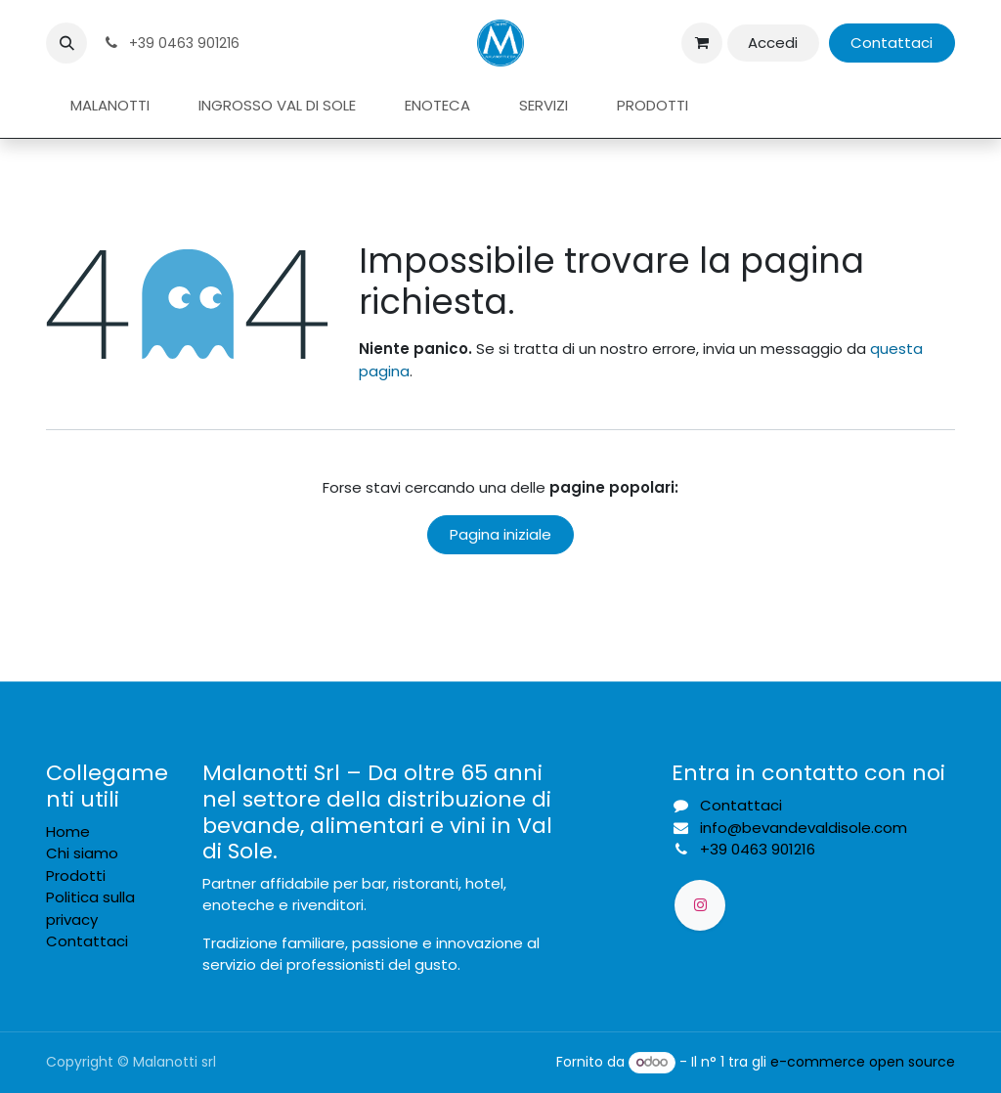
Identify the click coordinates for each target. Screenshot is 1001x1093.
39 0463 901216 (757, 849)
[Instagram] (700, 905)
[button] (66, 43)
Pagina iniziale (500, 534)
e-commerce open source (862, 1061)
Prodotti (76, 875)
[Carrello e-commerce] (701, 43)
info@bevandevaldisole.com (803, 827)
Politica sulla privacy (90, 908)
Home (68, 831)
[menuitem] (110, 106)
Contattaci (891, 42)
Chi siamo (82, 853)
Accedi (773, 42)
